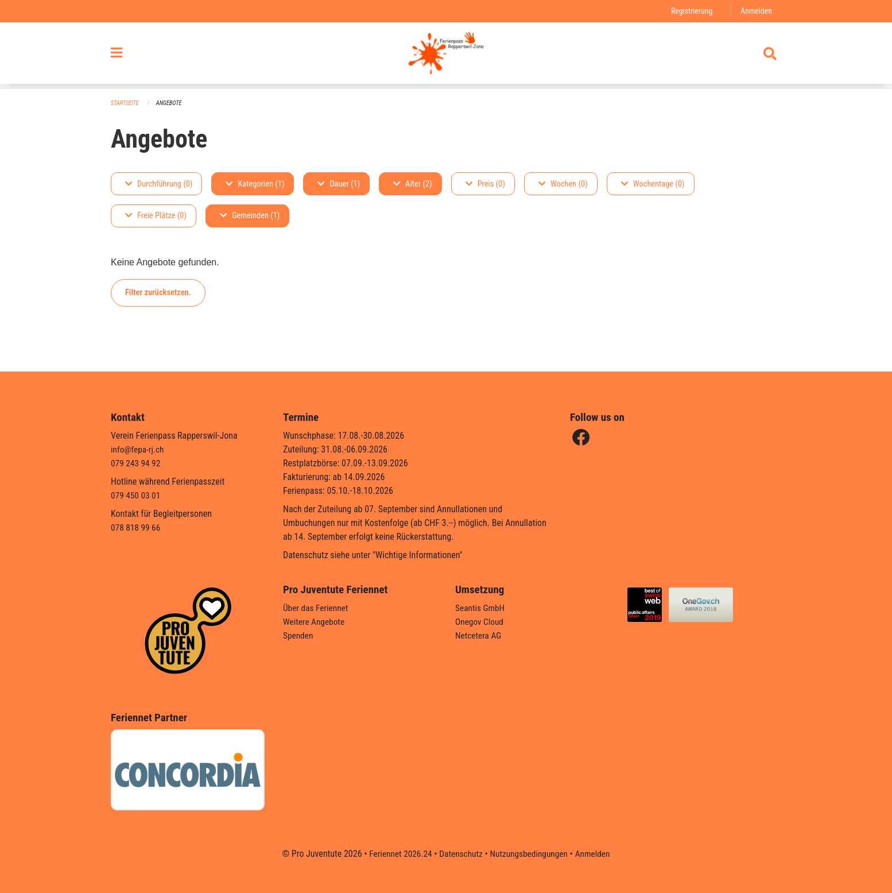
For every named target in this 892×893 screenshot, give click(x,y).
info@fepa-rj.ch (138, 449)
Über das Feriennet (317, 607)
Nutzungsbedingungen (530, 853)
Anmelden (755, 11)
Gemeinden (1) (250, 216)
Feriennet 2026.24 (397, 853)
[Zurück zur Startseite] (446, 56)
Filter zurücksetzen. (158, 292)
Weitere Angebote (315, 621)
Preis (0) (485, 184)
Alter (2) (412, 184)
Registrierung (689, 11)
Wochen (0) (563, 184)
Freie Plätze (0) (156, 216)
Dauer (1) (338, 184)
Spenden (299, 635)
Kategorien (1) (255, 184)
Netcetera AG (479, 635)
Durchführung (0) (158, 184)
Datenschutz (460, 853)
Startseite (126, 103)
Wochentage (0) (653, 184)
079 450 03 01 (136, 495)
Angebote (171, 103)
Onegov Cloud (480, 621)
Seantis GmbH (481, 607)
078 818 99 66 (136, 527)
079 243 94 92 (136, 463)
